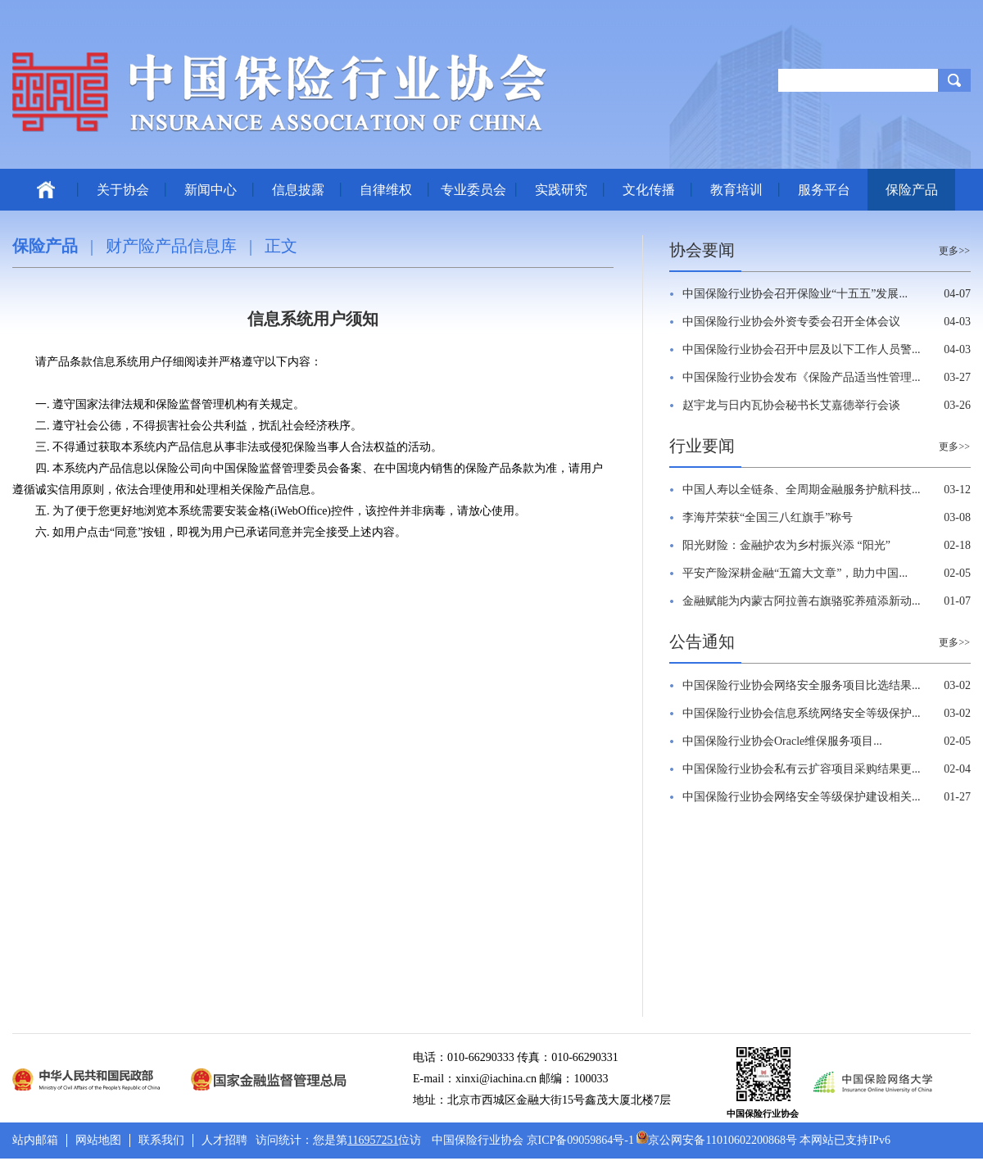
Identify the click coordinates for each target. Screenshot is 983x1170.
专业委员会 (473, 190)
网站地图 (98, 1140)
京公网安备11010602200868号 (716, 1140)
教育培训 (736, 190)
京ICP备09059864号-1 (580, 1140)
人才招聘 (224, 1140)
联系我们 (161, 1140)
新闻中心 (210, 190)
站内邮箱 (35, 1140)
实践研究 (561, 190)
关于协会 (123, 190)
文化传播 (649, 190)
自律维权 (386, 190)
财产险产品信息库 (171, 246)
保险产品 (912, 190)
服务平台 (824, 190)
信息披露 (298, 190)
